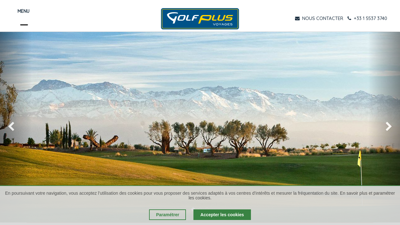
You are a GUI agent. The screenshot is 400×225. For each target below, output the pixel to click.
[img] (16, 127)
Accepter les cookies (222, 214)
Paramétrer (167, 214)
